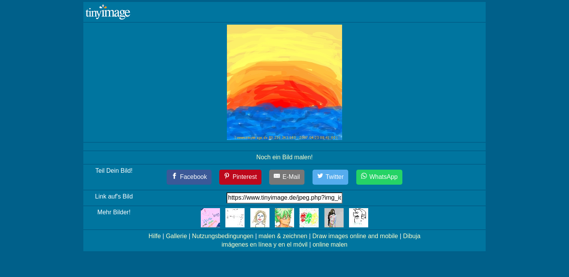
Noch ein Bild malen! (284, 157)
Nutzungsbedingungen (222, 236)
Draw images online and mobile (355, 236)
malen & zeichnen (282, 236)
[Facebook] (189, 177)
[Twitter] (331, 177)
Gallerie (176, 236)
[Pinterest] (240, 177)
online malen (330, 244)
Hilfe (155, 236)
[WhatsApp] (379, 177)
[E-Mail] (286, 177)
